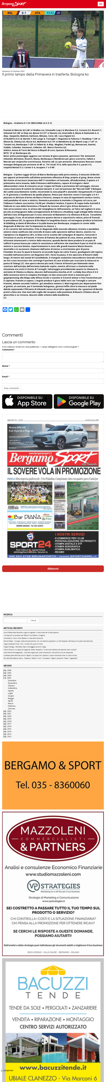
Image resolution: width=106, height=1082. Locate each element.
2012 (9, 736)
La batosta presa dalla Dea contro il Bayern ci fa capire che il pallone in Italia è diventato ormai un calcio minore (40, 655)
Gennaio (11, 708)
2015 (9, 729)
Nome (5, 366)
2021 (9, 713)
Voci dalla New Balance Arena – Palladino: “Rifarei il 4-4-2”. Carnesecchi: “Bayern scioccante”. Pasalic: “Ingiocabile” (40, 658)
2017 (9, 724)
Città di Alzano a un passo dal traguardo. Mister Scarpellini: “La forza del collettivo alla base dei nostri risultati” (40, 650)
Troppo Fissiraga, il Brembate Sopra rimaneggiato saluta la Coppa (25, 647)
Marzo (10, 703)
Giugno (11, 696)
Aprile (10, 701)
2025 (9, 673)
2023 (9, 678)
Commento (8, 349)
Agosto (11, 690)
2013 (9, 734)
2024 (9, 675)
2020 (9, 716)
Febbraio (12, 706)
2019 (9, 719)
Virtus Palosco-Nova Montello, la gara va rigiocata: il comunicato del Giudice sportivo (31, 632)
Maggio (11, 698)
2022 (9, 711)
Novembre (12, 683)
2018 (9, 721)
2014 (9, 731)
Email (5, 376)
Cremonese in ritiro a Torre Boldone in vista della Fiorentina (23, 638)
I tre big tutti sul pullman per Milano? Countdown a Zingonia (24, 635)
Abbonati (53, 568)
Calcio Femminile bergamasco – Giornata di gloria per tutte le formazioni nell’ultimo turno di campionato (38, 653)
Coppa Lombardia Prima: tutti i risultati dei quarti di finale (23, 644)
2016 (9, 726)
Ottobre (11, 685)
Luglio (10, 693)
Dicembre (12, 680)
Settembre (12, 688)
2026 (9, 670)
